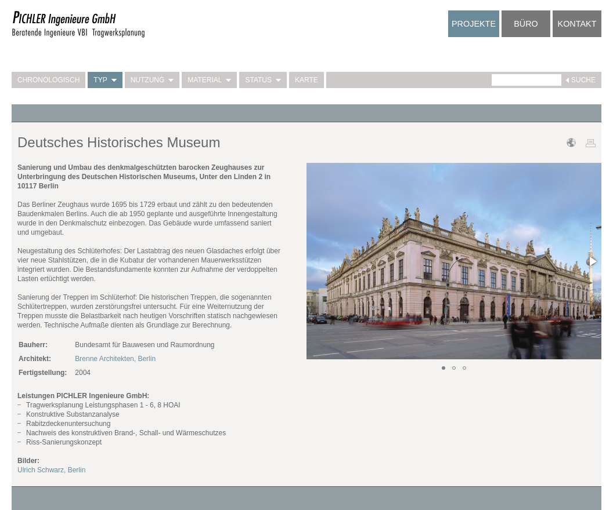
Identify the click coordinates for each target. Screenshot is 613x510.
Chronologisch (48, 80)
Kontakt (577, 23)
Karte (306, 80)
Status (263, 80)
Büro (526, 23)
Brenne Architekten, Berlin (115, 359)
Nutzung (152, 80)
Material (209, 80)
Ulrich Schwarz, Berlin (51, 470)
